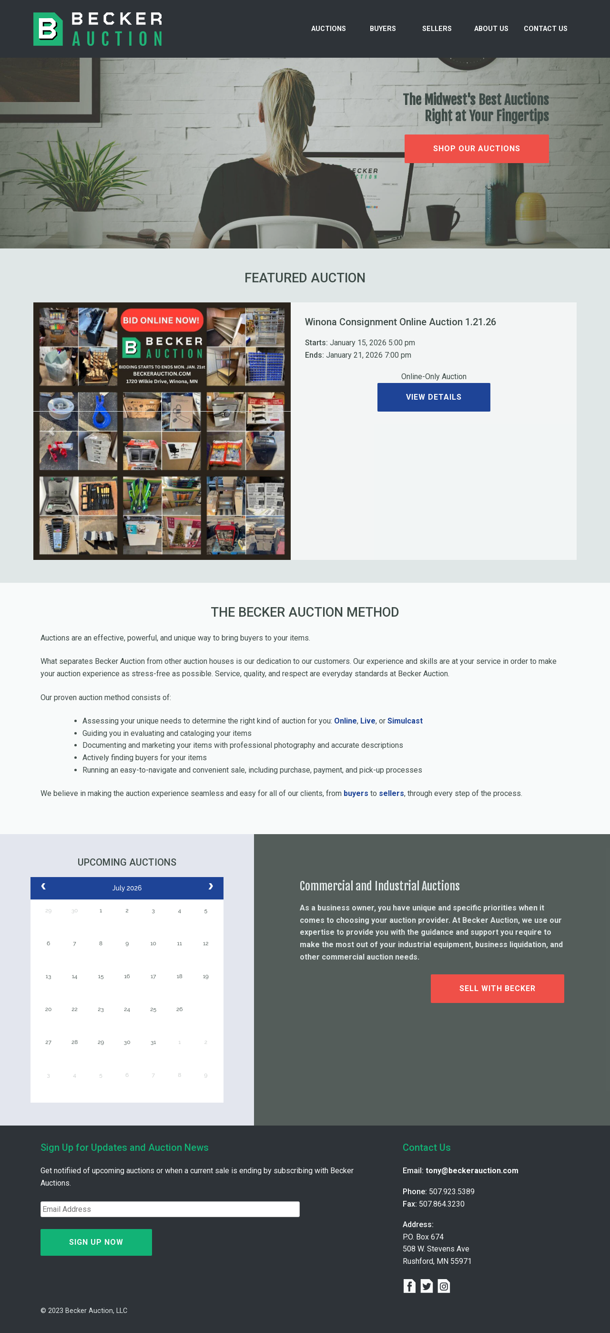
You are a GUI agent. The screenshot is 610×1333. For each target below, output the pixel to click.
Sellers (437, 29)
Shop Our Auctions (476, 148)
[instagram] (444, 1287)
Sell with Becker (497, 988)
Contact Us (546, 29)
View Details (434, 397)
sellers (391, 793)
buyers (356, 793)
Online (345, 720)
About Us (491, 29)
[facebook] (411, 1287)
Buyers (383, 29)
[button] (52, 431)
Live (368, 720)
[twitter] (428, 1287)
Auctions (328, 29)
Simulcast (405, 720)
